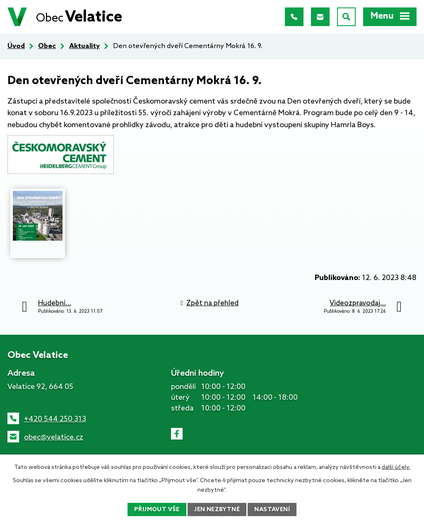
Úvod (16, 46)
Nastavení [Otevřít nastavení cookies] (272, 509)
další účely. (396, 467)
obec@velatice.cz (53, 437)
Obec (47, 46)
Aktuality (84, 46)
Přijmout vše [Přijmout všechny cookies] (157, 509)
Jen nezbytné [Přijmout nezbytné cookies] (217, 509)
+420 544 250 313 (55, 419)
